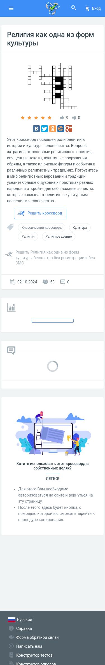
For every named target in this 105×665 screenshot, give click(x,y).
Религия (28, 236)
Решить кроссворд (39, 213)
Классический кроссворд (42, 228)
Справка (24, 628)
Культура (80, 228)
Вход (93, 8)
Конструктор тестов (34, 655)
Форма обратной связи (37, 637)
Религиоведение (59, 236)
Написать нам (29, 646)
